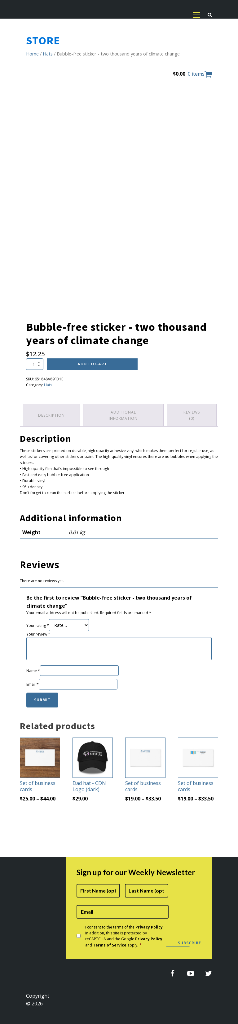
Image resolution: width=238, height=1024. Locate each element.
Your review (38, 634)
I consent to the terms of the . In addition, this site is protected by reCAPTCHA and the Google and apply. (124, 936)
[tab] (51, 415)
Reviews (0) (191, 415)
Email (32, 684)
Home (32, 54)
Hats (48, 54)
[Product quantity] (34, 364)
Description (51, 415)
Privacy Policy (149, 927)
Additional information (123, 415)
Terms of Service (109, 945)
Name (33, 670)
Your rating (37, 625)
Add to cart (92, 363)
